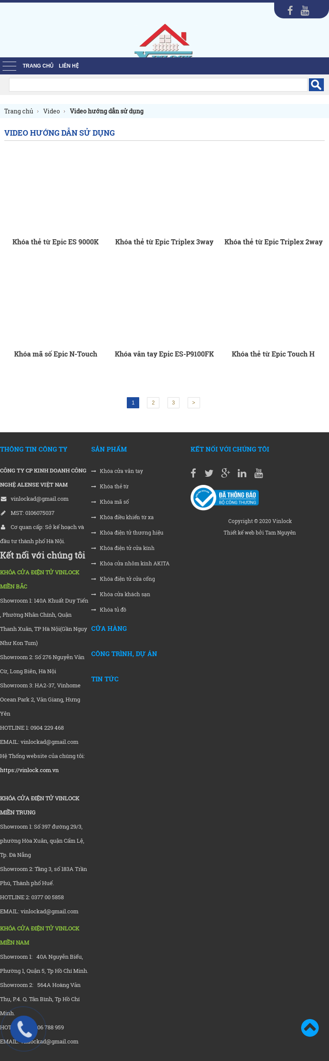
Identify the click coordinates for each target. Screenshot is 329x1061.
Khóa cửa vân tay (117, 471)
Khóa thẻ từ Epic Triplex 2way (273, 241)
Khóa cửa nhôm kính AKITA (130, 563)
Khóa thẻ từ (110, 486)
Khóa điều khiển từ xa (122, 517)
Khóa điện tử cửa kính (123, 548)
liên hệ (68, 66)
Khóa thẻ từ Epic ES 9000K (55, 241)
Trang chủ (38, 66)
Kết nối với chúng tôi (230, 449)
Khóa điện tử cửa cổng (123, 579)
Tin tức (105, 679)
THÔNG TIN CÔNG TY (33, 449)
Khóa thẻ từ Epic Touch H (273, 353)
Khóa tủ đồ (108, 609)
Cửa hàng (109, 628)
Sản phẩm (109, 449)
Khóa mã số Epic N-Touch (55, 353)
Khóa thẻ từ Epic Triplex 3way (164, 241)
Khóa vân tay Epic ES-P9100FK (164, 353)
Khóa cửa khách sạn (120, 594)
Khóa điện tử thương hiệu (127, 532)
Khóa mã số (110, 502)
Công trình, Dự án (124, 653)
